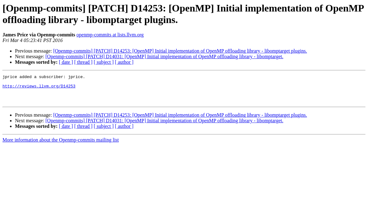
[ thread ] (83, 62)
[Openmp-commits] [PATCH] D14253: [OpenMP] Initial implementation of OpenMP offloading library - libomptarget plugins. (180, 51)
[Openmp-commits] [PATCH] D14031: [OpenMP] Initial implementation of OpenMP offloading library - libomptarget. (164, 56)
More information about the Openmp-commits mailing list (60, 145)
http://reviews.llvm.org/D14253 (38, 88)
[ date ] (66, 62)
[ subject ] (104, 62)
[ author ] (124, 62)
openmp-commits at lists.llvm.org (110, 34)
